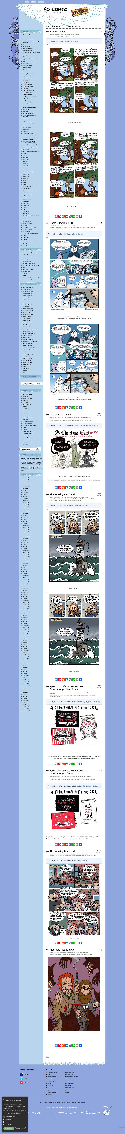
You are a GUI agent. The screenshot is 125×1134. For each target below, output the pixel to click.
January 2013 (26, 677)
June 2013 (25, 667)
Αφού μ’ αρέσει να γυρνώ (31, 145)
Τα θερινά (25, 125)
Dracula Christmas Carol (28, 172)
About (33, 1)
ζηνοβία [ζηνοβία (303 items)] (35, 459)
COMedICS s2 (26, 165)
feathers (24, 182)
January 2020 (26, 502)
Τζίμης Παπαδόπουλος (28, 331)
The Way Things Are (27, 229)
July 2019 (25, 515)
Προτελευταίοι (26, 111)
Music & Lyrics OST (27, 257)
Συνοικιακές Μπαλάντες (28, 123)
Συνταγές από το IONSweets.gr (30, 252)
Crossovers (25, 170)
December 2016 (26, 579)
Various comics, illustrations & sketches (32, 277)
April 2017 (25, 571)
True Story (25, 239)
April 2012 (25, 696)
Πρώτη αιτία (83, 227)
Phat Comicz (26, 213)
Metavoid (25, 207)
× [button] (26, 1098)
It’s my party (25, 192)
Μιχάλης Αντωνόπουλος (28, 289)
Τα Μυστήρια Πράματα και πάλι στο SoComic (62, 954)
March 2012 (25, 698)
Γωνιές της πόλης (27, 261)
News (24, 267)
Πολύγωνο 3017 (26, 109)
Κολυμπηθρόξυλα (27, 67)
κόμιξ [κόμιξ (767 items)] (24, 467)
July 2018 (25, 540)
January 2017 (26, 577)
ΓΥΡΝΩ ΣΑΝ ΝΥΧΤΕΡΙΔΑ (31, 143)
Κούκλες (24, 69)
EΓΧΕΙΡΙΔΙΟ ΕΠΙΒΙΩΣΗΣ (79, 780)
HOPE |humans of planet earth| (30, 190)
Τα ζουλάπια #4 (58, 31)
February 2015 (26, 625)
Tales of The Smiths (27, 223)
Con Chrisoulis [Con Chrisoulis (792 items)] (30, 467)
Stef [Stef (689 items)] (36, 466)
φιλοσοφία (88, 227)
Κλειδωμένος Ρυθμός (27, 65)
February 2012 (26, 700)
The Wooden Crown (27, 423)
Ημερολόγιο (25, 56)
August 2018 (25, 538)
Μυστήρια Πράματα (27, 94)
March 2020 (25, 498)
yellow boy (25, 245)
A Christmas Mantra (60, 414)
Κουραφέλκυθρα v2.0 (27, 78)
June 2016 (25, 592)
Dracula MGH (26, 178)
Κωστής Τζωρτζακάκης (28, 354)
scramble (70, 1107)
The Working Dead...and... (74, 497)
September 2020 (26, 486)
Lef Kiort (25, 366)
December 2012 (26, 679)
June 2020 (25, 492)
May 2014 (25, 644)
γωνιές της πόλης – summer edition (31, 265)
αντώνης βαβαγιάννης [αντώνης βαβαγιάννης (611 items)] (33, 464)
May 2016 (25, 594)
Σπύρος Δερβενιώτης (27, 297)
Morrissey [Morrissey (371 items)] (41, 461)
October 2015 (26, 609)
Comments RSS (82, 1102)
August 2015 (25, 613)
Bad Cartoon (25, 159)
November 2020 (26, 482)
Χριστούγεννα (55, 779)
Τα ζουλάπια (77, 36)
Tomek (24, 235)
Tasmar (24, 415)
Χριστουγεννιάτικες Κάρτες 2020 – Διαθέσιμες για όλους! (68, 772)
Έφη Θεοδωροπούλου (28, 310)
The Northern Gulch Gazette (29, 227)
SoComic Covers (26, 255)
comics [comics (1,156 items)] (41, 468)
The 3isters (25, 225)
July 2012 (25, 690)
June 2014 (25, 642)
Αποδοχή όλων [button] (9, 1128)
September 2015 (26, 611)
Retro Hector (26, 219)
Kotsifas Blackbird (27, 364)
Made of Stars (26, 203)
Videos (24, 275)
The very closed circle (28, 421)
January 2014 (26, 652)
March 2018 (25, 548)
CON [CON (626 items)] (40, 464)
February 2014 (26, 650)
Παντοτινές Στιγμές (27, 103)
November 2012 (26, 681)
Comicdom (25, 396)
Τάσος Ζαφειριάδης (27, 304)
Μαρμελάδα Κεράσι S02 (28, 86)
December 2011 (26, 704)
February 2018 (26, 550)
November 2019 (26, 507)
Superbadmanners (27, 221)
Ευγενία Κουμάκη (27, 316)
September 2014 (26, 636)
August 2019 (25, 513)
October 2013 (26, 658)
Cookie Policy (60, 1102)
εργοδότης (81, 855)
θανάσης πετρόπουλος (68, 36)
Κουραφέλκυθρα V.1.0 (28, 76)
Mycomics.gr (25, 408)
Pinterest (26, 1082)
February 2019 (26, 525)
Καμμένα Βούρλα (27, 63)
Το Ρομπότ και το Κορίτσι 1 (31, 135)
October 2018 (26, 534)
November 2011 (26, 706)
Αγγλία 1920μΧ (55, 855)
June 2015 (25, 617)
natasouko (25, 370)
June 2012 (25, 692)
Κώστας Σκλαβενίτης (27, 345)
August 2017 (25, 563)
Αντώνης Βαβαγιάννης (28, 291)
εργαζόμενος (68, 855)
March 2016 (25, 598)
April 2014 (25, 646)
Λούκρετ (70, 227)
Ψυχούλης (25, 155)
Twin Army (25, 243)
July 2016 (25, 590)
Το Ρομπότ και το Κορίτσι (28, 133)
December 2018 (26, 529)
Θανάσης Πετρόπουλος (28, 339)
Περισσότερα (16, 1113)
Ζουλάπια (54, 36)
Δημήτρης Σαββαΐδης (27, 343)
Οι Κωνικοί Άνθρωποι (27, 98)
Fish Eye (25, 184)
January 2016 (26, 602)
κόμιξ (61, 36)
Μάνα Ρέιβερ (26, 82)
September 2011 (26, 711)
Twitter (26, 1078)
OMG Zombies (26, 211)
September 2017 (26, 561)
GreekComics (26, 400)
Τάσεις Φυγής (26, 129)
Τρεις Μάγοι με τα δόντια (28, 139)
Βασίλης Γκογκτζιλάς (27, 295)
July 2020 (25, 490)
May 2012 (25, 694)
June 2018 (25, 542)
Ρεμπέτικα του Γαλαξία (28, 113)
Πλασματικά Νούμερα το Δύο (29, 107)
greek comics (55, 498)
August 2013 (25, 663)
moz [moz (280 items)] (22, 458)
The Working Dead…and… (31, 233)
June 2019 (25, 517)
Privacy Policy (67, 1102)
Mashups (25, 273)
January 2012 (26, 702)
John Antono (80, 225)
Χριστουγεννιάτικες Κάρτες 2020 (66, 780)
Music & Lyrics (26, 259)
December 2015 (26, 604)
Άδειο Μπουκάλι (26, 34)
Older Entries (53, 1057)
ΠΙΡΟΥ (24, 105)
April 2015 (25, 621)
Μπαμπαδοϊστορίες (27, 92)
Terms (54, 1102)
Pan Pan (25, 413)
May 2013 (25, 669)
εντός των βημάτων (27, 50)
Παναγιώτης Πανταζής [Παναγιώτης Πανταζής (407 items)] (36, 462)
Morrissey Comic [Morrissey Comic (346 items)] (29, 461)
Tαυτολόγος (25, 352)
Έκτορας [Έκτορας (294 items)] (37, 458)
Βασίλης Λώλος (26, 320)
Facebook (26, 1074)
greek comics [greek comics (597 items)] (24, 464)
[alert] (15, 1114)
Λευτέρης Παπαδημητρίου (29, 333)
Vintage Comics (26, 271)
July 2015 (25, 615)
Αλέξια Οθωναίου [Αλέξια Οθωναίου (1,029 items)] (33, 468)
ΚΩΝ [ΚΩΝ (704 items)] (38, 466)
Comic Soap (25, 168)
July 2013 (25, 665)
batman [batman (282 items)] (33, 458)
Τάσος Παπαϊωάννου (27, 335)
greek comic (90, 954)
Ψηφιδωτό (25, 153)
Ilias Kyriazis (25, 402)
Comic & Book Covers (28, 269)
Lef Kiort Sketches (27, 199)
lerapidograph (26, 201)
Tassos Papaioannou (27, 417)
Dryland (24, 180)
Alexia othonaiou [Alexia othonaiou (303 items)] (30, 459)
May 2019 (25, 519)
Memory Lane (26, 205)
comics (62, 500)
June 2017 (25, 567)
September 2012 (26, 686)
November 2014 (26, 631)
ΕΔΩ (54, 482)
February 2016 (26, 600)
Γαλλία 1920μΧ (57, 500)
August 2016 (25, 588)
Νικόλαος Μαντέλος (27, 322)
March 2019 (25, 523)
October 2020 (26, 484)
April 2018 (25, 546)
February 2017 (26, 575)
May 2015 (25, 619)
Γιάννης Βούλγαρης (27, 293)
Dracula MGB (26, 174)
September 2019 (26, 511)
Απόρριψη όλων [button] (20, 1128)
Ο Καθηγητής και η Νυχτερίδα (29, 96)
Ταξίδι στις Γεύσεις (27, 127)
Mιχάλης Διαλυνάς (27, 300)
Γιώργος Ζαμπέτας (27, 46)
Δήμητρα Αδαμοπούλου (28, 287)
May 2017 (25, 569)
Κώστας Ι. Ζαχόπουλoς (28, 308)
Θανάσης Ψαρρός (27, 360)
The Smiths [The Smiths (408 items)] (23, 463)
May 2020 (25, 494)
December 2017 (26, 554)
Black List (25, 161)
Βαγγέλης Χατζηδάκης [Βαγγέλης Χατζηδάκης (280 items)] (27, 458)
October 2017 (26, 559)
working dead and (75, 498)
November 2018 (26, 532)
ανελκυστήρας (26, 37)
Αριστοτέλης (55, 227)
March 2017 (25, 573)
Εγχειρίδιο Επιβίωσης (57, 420)
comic (74, 954)
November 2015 (26, 606)
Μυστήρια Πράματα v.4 (62, 949)
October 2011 (26, 708)
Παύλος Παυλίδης (27, 337)
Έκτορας (25, 302)
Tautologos (25, 419)
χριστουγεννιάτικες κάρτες (68, 779)
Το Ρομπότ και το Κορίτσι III (31, 137)
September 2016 (26, 586)
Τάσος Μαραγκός (27, 324)
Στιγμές (24, 121)
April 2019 (25, 521)
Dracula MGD (26, 176)
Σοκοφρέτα (25, 444)
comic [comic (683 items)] (33, 466)
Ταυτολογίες (25, 131)
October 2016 (26, 584)
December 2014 (26, 629)
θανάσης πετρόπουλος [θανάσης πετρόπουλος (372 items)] (26, 462)
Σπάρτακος (25, 118)
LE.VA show (25, 197)
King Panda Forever (27, 195)
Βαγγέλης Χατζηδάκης (28, 356)
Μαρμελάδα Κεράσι (27, 84)
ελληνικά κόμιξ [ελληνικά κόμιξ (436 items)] (39, 463)
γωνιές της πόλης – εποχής (29, 263)
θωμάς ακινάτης (76, 227)
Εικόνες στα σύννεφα (27, 48)
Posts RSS (74, 1102)
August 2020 (25, 488)
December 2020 (26, 479)
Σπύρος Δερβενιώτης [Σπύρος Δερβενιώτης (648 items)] (26, 466)
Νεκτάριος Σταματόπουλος (29, 347)
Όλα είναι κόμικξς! (27, 101)
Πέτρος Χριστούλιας (27, 358)
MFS (24, 209)
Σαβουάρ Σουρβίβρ (67, 420)
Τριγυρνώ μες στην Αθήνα (29, 141)
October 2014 (26, 634)
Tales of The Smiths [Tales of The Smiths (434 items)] (30, 463)
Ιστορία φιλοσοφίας (62, 227)
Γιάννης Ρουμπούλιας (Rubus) (30, 341)
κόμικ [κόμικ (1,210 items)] (22, 470)
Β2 (23, 44)
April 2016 (25, 596)
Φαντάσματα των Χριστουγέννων (30, 147)
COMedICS (25, 163)
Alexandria (25, 157)
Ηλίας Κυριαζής (26, 318)
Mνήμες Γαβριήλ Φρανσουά (29, 90)
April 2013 (25, 671)
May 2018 (25, 544)
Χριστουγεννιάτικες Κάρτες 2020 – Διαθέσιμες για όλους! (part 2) (68, 688)
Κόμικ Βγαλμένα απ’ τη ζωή (29, 74)
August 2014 (25, 638)
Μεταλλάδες (25, 88)
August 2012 (25, 688)
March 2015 (25, 623)
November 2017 (26, 557)
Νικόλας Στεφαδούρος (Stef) (29, 349)
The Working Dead (27, 231)
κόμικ (58, 36)
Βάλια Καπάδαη (26, 312)
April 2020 (25, 496)
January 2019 (26, 527)
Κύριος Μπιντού (26, 80)
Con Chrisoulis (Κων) (27, 362)
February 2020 (26, 500)
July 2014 (25, 640)
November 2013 (26, 656)
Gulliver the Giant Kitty (28, 186)
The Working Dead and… (63, 494)
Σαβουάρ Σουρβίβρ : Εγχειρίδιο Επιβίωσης (78, 417)
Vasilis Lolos (25, 429)
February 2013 (26, 675)
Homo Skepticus (26, 188)
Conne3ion (75, 1107)
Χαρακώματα (26, 149)
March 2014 (25, 648)
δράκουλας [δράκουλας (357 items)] (36, 461)
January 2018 (26, 552)
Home (26, 1)
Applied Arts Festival (27, 394)
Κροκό (24, 71)
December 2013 (26, 654)
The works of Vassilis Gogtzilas (30, 425)
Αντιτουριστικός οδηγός (28, 39)
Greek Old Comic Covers (28, 279)
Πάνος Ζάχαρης (26, 306)
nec (23, 410)
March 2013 (25, 673)
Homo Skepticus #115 (62, 223)
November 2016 (26, 581)
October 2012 (26, 683)
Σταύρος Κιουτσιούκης (28, 314)
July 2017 (25, 565)
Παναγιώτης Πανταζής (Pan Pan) (30, 329)
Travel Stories (26, 237)
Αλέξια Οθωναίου (27, 327)
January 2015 (26, 627)
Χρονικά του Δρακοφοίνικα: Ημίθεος (31, 151)
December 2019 (26, 504)
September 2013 (26, 661)
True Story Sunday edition (31, 241)
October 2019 (26, 509)
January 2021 (26, 477)
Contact (41, 1)
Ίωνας (24, 61)
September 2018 (26, 536)
